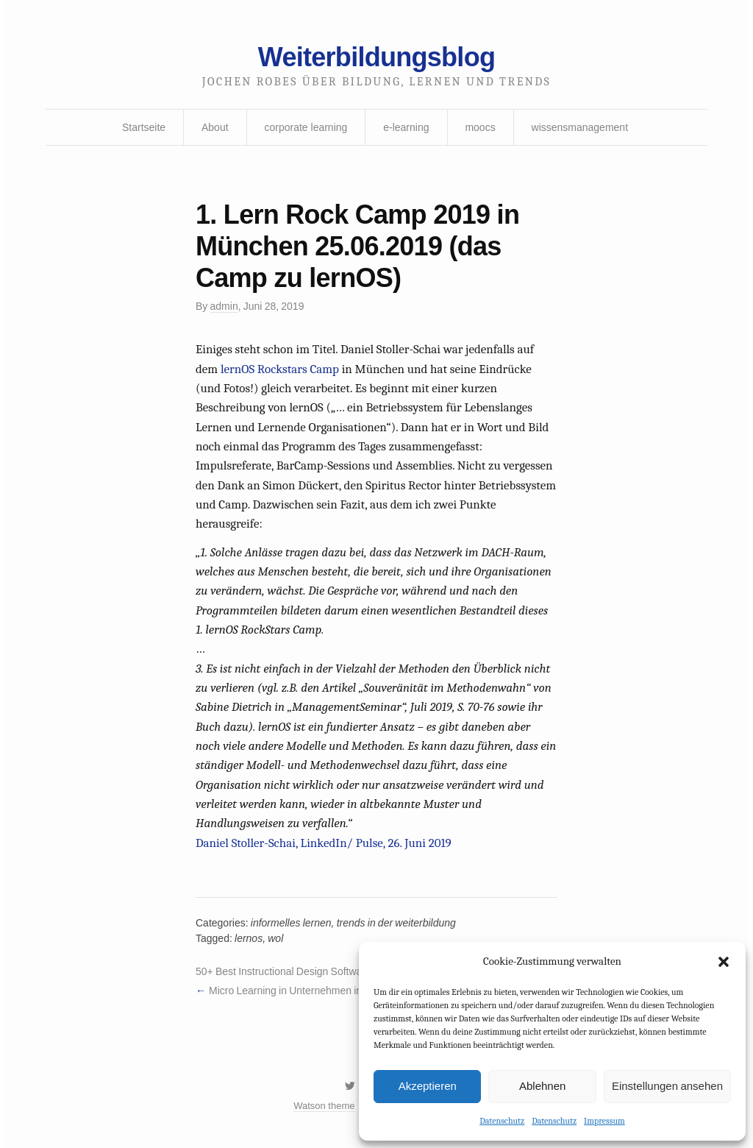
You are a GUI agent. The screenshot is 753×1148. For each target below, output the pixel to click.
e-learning (406, 127)
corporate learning (305, 127)
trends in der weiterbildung (396, 923)
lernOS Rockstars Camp (280, 369)
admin (224, 306)
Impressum (604, 1121)
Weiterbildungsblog (376, 57)
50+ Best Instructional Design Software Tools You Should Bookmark (348, 971)
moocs (480, 127)
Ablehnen (542, 1086)
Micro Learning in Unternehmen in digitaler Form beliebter (338, 990)
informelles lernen (291, 923)
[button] (723, 961)
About (215, 127)
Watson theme (323, 1105)
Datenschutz (501, 1121)
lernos (249, 938)
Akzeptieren (428, 1086)
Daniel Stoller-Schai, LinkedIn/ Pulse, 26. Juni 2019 (324, 843)
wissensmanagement (580, 127)
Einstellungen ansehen (667, 1086)
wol (275, 938)
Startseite (143, 127)
